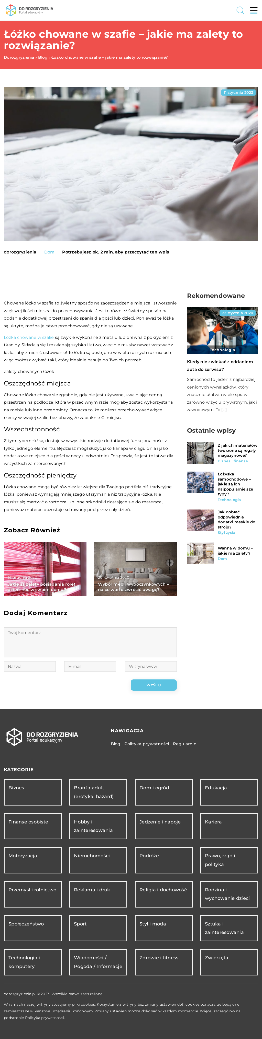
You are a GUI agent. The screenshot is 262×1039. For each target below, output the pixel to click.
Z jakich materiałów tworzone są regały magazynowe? (238, 450)
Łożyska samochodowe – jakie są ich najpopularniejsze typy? (235, 484)
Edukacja (216, 788)
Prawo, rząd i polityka (220, 860)
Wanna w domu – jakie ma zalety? (235, 551)
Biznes (16, 788)
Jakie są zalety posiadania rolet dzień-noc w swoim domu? (41, 587)
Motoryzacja (22, 856)
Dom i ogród (154, 788)
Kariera (213, 822)
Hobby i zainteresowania (93, 826)
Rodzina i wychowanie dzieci (227, 894)
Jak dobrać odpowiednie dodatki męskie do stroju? (236, 519)
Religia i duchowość (163, 890)
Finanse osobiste (28, 822)
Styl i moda (152, 924)
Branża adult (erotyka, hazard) (94, 792)
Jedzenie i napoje (160, 822)
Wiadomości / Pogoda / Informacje (98, 962)
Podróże (149, 856)
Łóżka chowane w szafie (29, 337)
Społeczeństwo (26, 924)
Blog (116, 743)
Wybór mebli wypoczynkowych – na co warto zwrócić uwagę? (133, 587)
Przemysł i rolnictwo (32, 890)
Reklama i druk (92, 890)
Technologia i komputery (24, 962)
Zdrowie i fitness (158, 958)
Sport (80, 924)
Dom (49, 252)
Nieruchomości (92, 856)
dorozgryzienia (20, 252)
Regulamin (184, 743)
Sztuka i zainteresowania (224, 928)
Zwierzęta (216, 958)
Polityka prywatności (146, 743)
